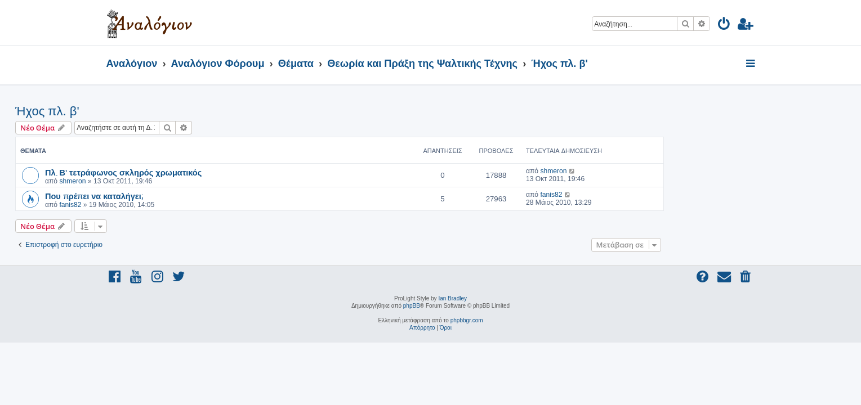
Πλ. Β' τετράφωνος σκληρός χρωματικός (214, 172)
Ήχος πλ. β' (138, 111)
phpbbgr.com (466, 320)
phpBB (411, 306)
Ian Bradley (452, 298)
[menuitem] (724, 25)
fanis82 (161, 205)
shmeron (163, 181)
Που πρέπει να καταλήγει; (185, 196)
